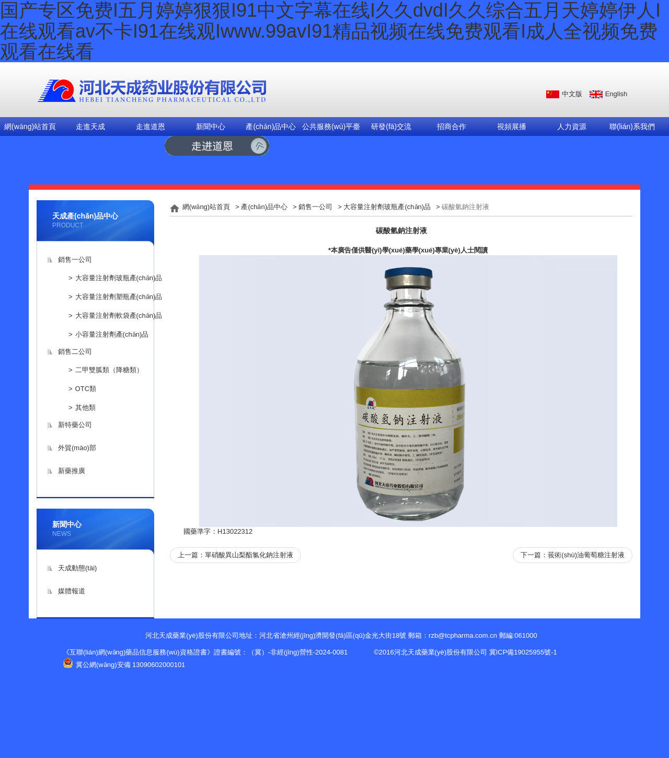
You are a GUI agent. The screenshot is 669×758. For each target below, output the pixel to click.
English (616, 94)
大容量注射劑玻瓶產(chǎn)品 (119, 278)
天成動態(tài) (77, 568)
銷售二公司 (75, 351)
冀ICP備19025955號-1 (523, 652)
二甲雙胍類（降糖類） (109, 370)
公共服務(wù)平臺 (331, 126)
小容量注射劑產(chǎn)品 (112, 334)
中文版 (572, 94)
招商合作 (451, 126)
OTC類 (85, 389)
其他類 (85, 407)
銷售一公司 (75, 259)
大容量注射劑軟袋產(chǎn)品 (119, 315)
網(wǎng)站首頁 (30, 126)
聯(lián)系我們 (632, 126)
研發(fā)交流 (391, 126)
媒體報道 (71, 591)
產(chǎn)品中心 (271, 126)
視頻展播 (511, 126)
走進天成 (90, 126)
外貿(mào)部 (77, 448)
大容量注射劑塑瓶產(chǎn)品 (119, 297)
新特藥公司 (75, 425)
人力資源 (571, 126)
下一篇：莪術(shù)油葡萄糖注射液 (573, 555)
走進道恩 (150, 126)
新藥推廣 (71, 471)
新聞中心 (210, 126)
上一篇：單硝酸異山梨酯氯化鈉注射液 (235, 555)
